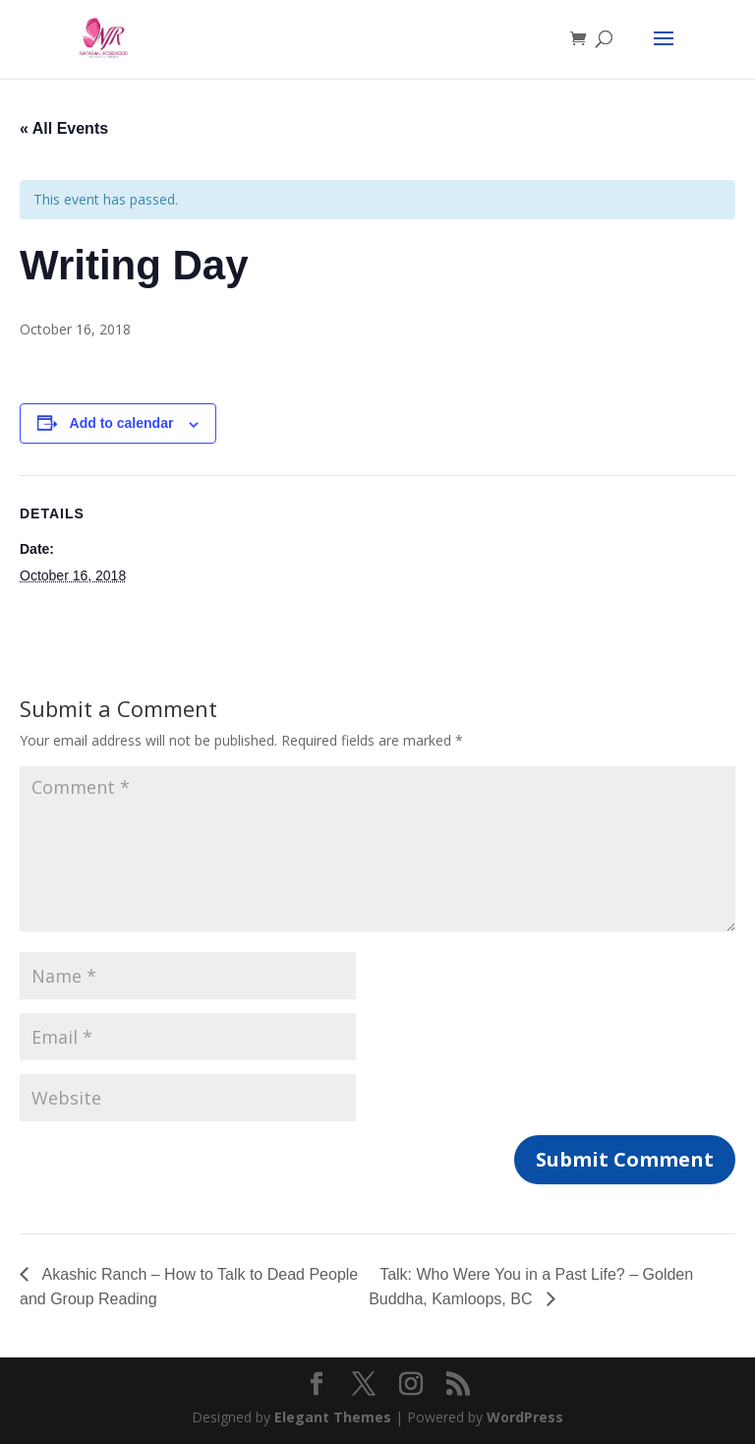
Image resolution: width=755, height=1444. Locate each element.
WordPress (525, 1417)
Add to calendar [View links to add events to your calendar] (122, 423)
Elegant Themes (332, 1417)
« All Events (64, 128)
